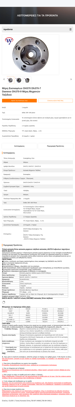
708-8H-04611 (46, 401)
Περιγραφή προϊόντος (55, 146)
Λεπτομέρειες (19, 146)
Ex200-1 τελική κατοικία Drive (19, 401)
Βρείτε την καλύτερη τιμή (23, 100)
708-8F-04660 (36, 401)
